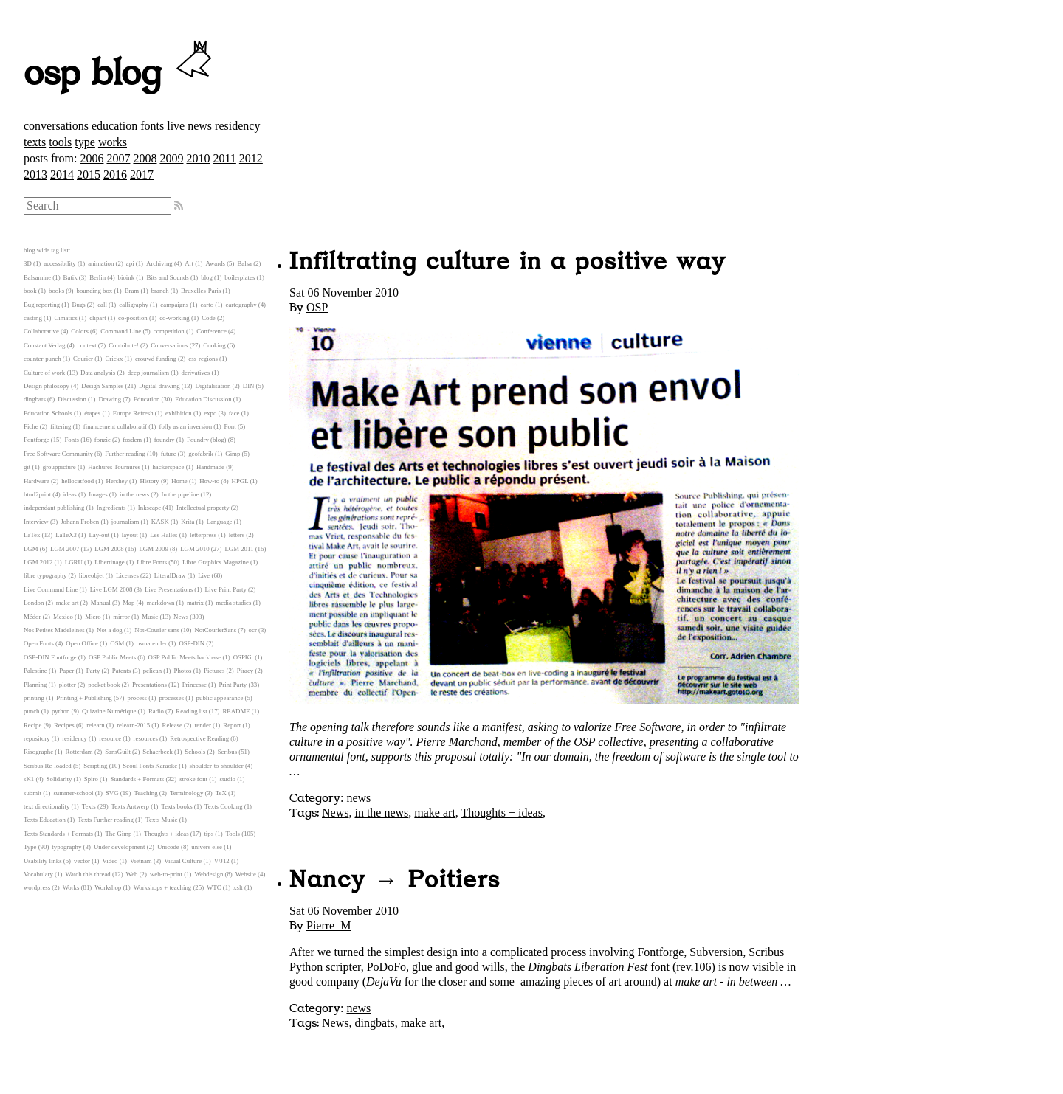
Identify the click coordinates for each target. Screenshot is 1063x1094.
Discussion (72, 399)
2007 (118, 158)
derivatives (196, 372)
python (60, 711)
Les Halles (163, 535)
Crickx (114, 358)
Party (93, 670)
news (200, 126)
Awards (215, 263)
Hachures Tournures (114, 467)
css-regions (203, 358)
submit (32, 793)
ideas (70, 494)
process (137, 698)
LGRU (74, 562)
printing (34, 698)
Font (230, 426)
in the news (381, 812)
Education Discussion (203, 399)
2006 (91, 158)
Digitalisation (212, 386)
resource (110, 738)
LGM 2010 (194, 549)
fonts (152, 126)
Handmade (210, 467)
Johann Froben (80, 521)
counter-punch (42, 358)
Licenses (127, 575)
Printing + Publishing (83, 698)
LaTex (32, 535)
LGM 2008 (108, 549)
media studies (233, 602)
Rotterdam (79, 751)
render (202, 725)
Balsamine (37, 277)
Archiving (159, 263)
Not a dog (110, 630)
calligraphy (133, 304)
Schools (195, 751)
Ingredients (111, 507)
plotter (67, 684)
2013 (35, 174)
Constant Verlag (44, 345)
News (335, 812)
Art (189, 263)
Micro (93, 616)
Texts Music (161, 819)
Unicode (168, 847)
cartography (241, 304)
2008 (144, 158)
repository (37, 738)
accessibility (59, 263)
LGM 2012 (38, 562)
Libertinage (109, 562)
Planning (35, 684)
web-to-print (166, 874)
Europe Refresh (133, 413)
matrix (195, 602)
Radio (156, 711)
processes (171, 698)
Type (30, 847)
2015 (88, 174)
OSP (317, 307)
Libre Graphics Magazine (215, 562)
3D (28, 263)
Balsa (244, 263)
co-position (133, 318)
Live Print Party (226, 589)
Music (150, 616)
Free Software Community (58, 453)
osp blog (120, 74)
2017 (142, 174)
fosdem (132, 439)
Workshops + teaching (163, 887)
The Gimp (119, 833)
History (149, 481)
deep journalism (148, 372)
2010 (198, 158)
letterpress (203, 535)
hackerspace (168, 467)
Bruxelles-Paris (201, 290)
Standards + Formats (137, 779)
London (34, 602)
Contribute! (124, 345)
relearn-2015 (133, 725)
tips (208, 833)
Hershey (117, 481)
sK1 (29, 779)
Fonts (71, 439)
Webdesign (208, 874)
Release (172, 725)
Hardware (36, 481)
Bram (132, 290)
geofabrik (200, 453)
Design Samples (102, 386)
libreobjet (91, 575)
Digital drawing (159, 386)
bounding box (95, 290)
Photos (183, 670)
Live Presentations (169, 589)
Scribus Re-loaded (48, 765)
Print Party (233, 684)
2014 (62, 174)
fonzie (102, 439)
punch (32, 711)
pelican (152, 670)
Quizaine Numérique (109, 711)
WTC (214, 887)
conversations (56, 126)
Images (98, 494)
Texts (89, 806)
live (176, 126)
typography (66, 847)
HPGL (240, 481)
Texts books (176, 806)
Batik (70, 277)
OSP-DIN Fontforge (50, 657)
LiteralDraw (170, 575)
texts (35, 142)
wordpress (37, 887)
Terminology (186, 793)
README (236, 711)
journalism (125, 521)
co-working (174, 318)
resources (146, 738)
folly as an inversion (186, 426)
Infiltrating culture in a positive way (507, 262)
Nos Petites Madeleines (54, 630)
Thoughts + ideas (502, 812)
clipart (97, 318)
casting (33, 318)
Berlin (97, 277)
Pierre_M (328, 925)
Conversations (169, 345)
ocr (253, 630)
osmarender (152, 643)
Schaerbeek (157, 751)
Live (204, 575)
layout (130, 535)
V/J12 (222, 861)
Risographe (38, 751)
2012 (251, 158)
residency (237, 126)
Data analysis (97, 372)
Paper (66, 670)
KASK (160, 521)
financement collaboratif (115, 426)
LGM (31, 549)
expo (210, 413)
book (30, 290)
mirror (121, 616)
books (56, 290)
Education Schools (48, 413)
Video (109, 861)
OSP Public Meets (112, 657)
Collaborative (41, 331)
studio (227, 779)
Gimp (232, 453)
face (234, 413)
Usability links (43, 861)
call (102, 304)
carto (206, 304)
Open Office (82, 643)
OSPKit (243, 657)
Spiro (91, 779)
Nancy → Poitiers (394, 880)
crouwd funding (155, 358)
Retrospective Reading (199, 738)
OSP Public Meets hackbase (184, 657)
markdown (161, 602)
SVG (112, 793)
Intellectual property (203, 507)
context (87, 345)
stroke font (193, 779)
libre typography (45, 575)
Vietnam (141, 861)
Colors (79, 331)
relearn (95, 725)
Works (71, 887)
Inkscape (149, 507)
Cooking (214, 345)
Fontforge (36, 439)
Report (232, 725)
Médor (32, 616)
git (27, 467)
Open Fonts (39, 643)
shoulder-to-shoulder (217, 765)
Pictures (214, 670)
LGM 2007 (64, 549)
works (112, 142)
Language (220, 521)
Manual (101, 602)
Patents (121, 670)
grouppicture (59, 467)
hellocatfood (77, 481)
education (114, 126)
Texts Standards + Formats (58, 833)
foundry (164, 439)
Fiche (31, 426)
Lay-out (99, 535)
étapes (92, 413)
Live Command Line (51, 589)
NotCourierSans (215, 630)
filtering (60, 426)
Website (245, 874)
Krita (187, 521)
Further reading (125, 453)
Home (179, 481)
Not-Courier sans (156, 630)
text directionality (46, 806)
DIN (249, 386)
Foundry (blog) (207, 439)
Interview (36, 521)
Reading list (191, 711)
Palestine (35, 670)
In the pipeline (180, 494)
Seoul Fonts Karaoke (150, 765)
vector (82, 861)
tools (60, 142)
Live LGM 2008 (111, 589)
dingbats (374, 1023)
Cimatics (65, 318)
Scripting (95, 765)
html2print (37, 494)
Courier (83, 358)
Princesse (194, 684)
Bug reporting (42, 304)
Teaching (145, 793)
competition (169, 331)
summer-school (73, 793)
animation (101, 263)
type (85, 142)
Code (209, 318)
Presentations (149, 684)
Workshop (107, 887)
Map (128, 602)
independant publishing (54, 507)
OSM (117, 643)
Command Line (120, 331)
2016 (115, 174)
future (168, 453)
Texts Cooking (223, 806)
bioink (126, 277)
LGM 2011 (238, 549)
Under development (119, 847)
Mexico (63, 616)
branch (160, 290)
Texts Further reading (106, 819)
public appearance (220, 698)
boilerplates (239, 277)
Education (147, 399)
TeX (221, 793)
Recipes (64, 725)
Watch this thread (87, 874)
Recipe (32, 725)
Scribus (227, 751)
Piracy (245, 670)
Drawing (109, 399)
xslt (238, 887)
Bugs (79, 304)
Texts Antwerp (130, 806)
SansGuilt (118, 751)
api (130, 263)
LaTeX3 (66, 535)
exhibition (178, 413)
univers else (206, 847)
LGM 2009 (153, 549)
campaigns (174, 304)
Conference (211, 331)
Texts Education (45, 819)
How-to (209, 481)
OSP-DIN (191, 643)
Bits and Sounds (168, 277)
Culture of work (44, 372)
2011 (224, 158)
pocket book (104, 684)
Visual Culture (183, 861)
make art (434, 812)
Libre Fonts (152, 562)
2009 (171, 158)
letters (237, 535)
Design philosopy (46, 386)
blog (207, 277)
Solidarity (59, 779)
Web (132, 874)
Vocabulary (38, 874)
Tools (233, 833)
